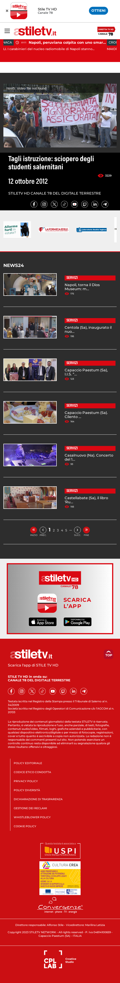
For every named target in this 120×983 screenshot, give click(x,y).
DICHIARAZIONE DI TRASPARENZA (38, 799)
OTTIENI (98, 10)
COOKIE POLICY (25, 826)
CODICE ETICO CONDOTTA (32, 772)
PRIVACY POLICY (26, 781)
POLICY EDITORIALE (28, 763)
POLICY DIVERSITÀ (27, 790)
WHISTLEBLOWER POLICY (32, 817)
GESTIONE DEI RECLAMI (30, 808)
